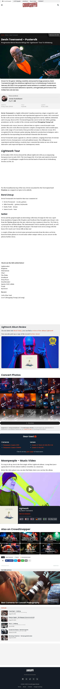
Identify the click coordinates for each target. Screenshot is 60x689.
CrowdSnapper (6, 1)
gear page (29, 451)
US (21, 519)
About (24, 687)
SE (44, 519)
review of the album (42, 331)
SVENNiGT (41, 1)
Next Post (55, 565)
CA (27, 519)
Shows (7, 35)
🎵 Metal (17, 557)
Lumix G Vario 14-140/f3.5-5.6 (42, 445)
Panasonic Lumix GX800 (12, 447)
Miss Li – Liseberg (34, 624)
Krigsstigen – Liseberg (34, 611)
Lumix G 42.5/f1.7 (38, 447)
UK (32, 519)
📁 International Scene (25, 557)
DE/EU (38, 519)
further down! (35, 334)
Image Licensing (38, 687)
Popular (3, 608)
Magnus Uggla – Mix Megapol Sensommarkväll (34, 618)
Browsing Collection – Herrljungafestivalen (20, 636)
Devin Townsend (14, 35)
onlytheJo (25, 1)
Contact (30, 687)
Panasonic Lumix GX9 (11, 445)
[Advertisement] (30, 20)
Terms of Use (27, 429)
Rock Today (33, 1)
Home (2, 35)
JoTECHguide (16, 1)
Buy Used (52, 519)
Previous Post (5, 565)
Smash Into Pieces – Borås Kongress (34, 630)
